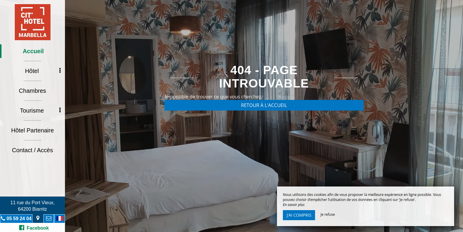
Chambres (32, 90)
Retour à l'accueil (264, 105)
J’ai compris (299, 215)
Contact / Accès (32, 150)
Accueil (33, 51)
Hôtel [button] (43, 71)
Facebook (34, 228)
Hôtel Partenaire (32, 130)
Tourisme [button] (40, 110)
